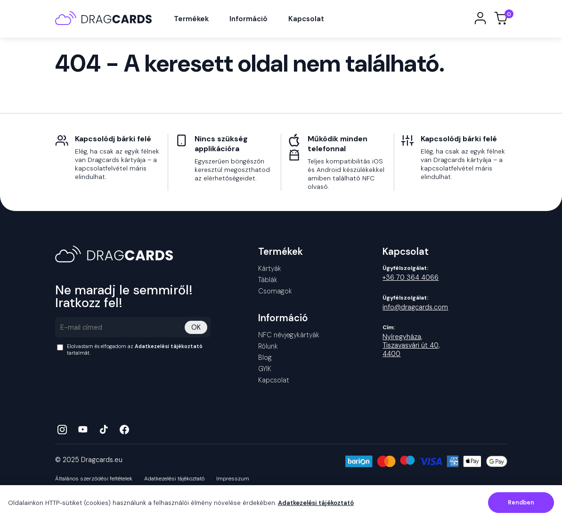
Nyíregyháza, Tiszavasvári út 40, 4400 (411, 345)
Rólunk (268, 346)
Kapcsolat (306, 19)
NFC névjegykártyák (288, 335)
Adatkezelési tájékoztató (169, 346)
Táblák (267, 280)
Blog (265, 357)
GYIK (264, 369)
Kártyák (269, 268)
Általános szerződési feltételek (93, 478)
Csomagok (275, 291)
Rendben (521, 502)
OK (196, 327)
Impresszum (232, 478)
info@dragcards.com (415, 307)
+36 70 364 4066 (411, 277)
